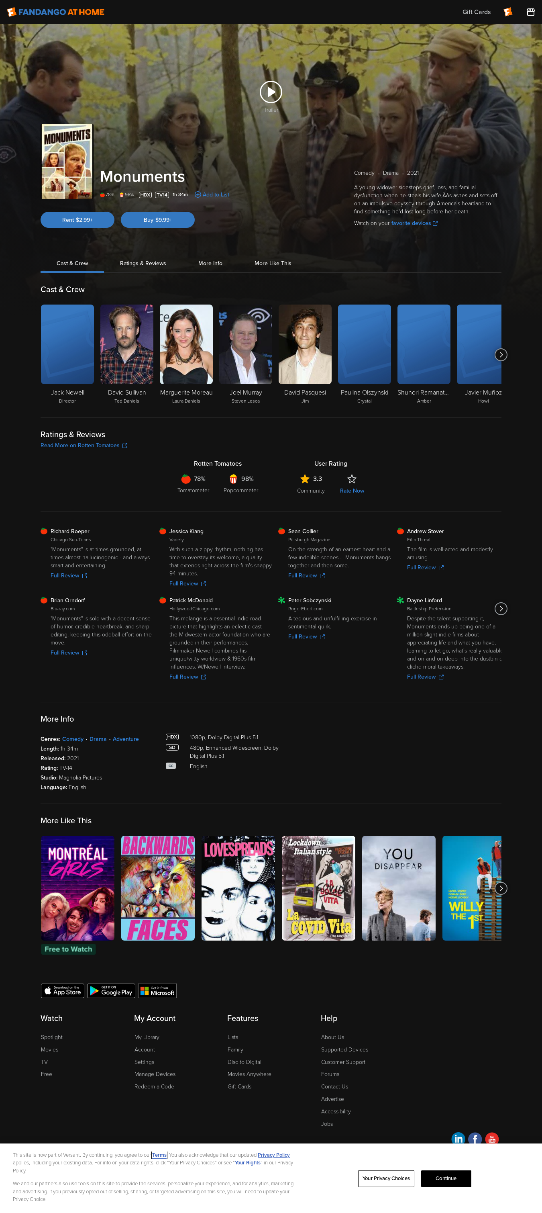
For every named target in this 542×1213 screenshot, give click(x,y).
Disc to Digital (244, 1062)
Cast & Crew (72, 263)
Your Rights (248, 1163)
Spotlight (52, 1037)
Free (46, 1074)
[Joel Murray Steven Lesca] (246, 354)
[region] (271, 1178)
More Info (210, 263)
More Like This (273, 263)
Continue (446, 1178)
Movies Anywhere (249, 1074)
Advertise (332, 1099)
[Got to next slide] (501, 354)
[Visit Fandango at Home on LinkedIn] (458, 1140)
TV (44, 1062)
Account (144, 1049)
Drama (98, 739)
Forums (330, 1074)
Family (235, 1049)
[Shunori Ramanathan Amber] (424, 354)
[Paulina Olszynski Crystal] (364, 354)
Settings (144, 1062)
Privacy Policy (274, 1155)
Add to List (216, 194)
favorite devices (414, 223)
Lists (233, 1037)
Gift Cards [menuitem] (477, 12)
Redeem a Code (154, 1086)
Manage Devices (154, 1074)
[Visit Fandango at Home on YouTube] (492, 1140)
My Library (146, 1037)
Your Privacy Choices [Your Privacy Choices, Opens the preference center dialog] (386, 1178)
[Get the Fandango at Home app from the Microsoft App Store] (157, 990)
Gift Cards (239, 1086)
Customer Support (343, 1062)
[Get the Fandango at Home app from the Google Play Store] (111, 990)
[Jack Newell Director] (67, 354)
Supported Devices (344, 1049)
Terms (159, 1155)
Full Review (69, 575)
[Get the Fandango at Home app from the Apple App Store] (63, 990)
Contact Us (334, 1086)
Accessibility (336, 1111)
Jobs (327, 1124)
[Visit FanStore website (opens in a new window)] (531, 12)
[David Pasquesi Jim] (305, 354)
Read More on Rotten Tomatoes (84, 445)
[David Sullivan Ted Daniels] (127, 354)
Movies (49, 1049)
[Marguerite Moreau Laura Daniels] (186, 354)
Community (311, 490)
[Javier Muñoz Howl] (483, 354)
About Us (332, 1037)
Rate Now (352, 490)
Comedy (73, 739)
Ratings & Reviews (143, 263)
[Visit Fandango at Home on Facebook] (475, 1140)
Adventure (126, 739)
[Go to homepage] (55, 12)
